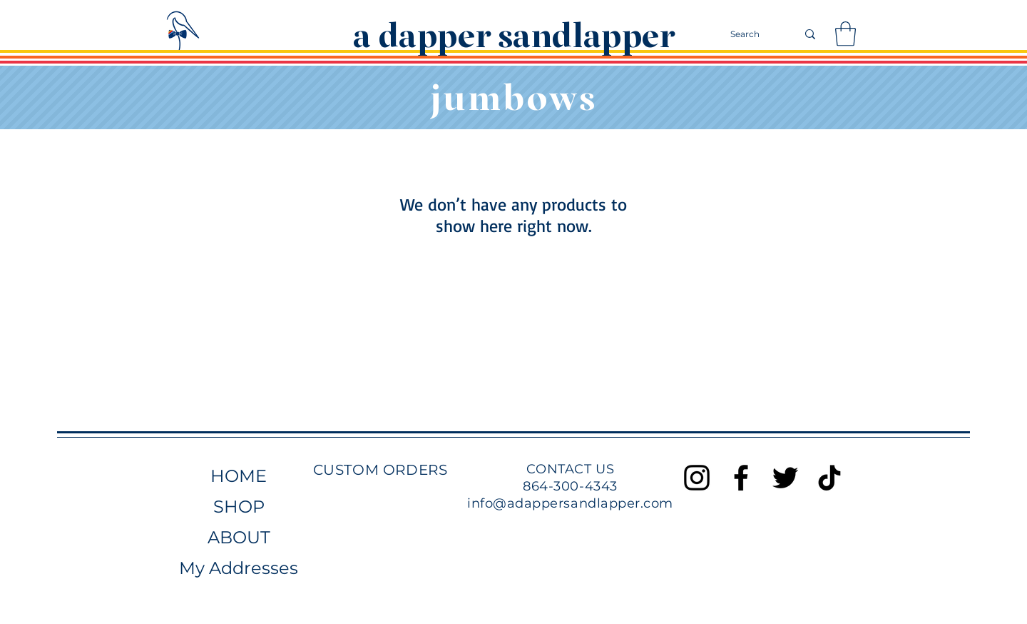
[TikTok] (829, 478)
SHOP (239, 506)
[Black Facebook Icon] (741, 478)
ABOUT (239, 537)
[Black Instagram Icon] (697, 478)
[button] (845, 33)
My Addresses (238, 568)
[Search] (752, 34)
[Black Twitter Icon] (785, 478)
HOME (238, 476)
